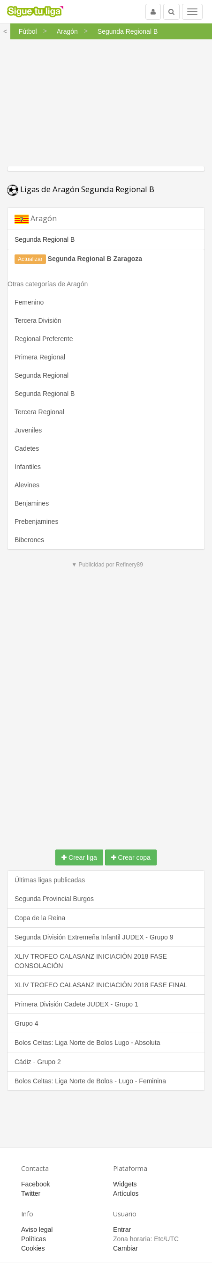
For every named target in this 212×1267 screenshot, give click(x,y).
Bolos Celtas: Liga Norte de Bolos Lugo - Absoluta (87, 1042)
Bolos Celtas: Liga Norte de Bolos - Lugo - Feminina (90, 1081)
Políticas (33, 1239)
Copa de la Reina (40, 918)
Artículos (125, 1193)
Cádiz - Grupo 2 (38, 1062)
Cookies (33, 1248)
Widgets (125, 1184)
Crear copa (131, 857)
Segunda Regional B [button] (45, 239)
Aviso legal (37, 1229)
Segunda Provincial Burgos (54, 898)
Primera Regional (40, 357)
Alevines (27, 485)
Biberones (29, 540)
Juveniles (28, 430)
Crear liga (79, 857)
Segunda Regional (41, 375)
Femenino (29, 302)
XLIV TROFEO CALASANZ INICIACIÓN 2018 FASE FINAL (101, 985)
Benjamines (32, 503)
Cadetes (27, 448)
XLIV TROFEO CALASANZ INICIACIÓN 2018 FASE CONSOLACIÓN (91, 961)
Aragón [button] (36, 218)
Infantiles (28, 466)
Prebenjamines (36, 521)
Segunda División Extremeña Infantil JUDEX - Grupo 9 (94, 937)
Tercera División (38, 320)
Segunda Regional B (45, 393)
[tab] (106, 219)
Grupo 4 (26, 1023)
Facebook (35, 1184)
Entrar (122, 1229)
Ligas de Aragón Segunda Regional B (80, 189)
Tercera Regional (39, 412)
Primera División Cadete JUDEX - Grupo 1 (76, 1004)
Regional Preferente (44, 339)
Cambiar (125, 1248)
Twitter (30, 1193)
